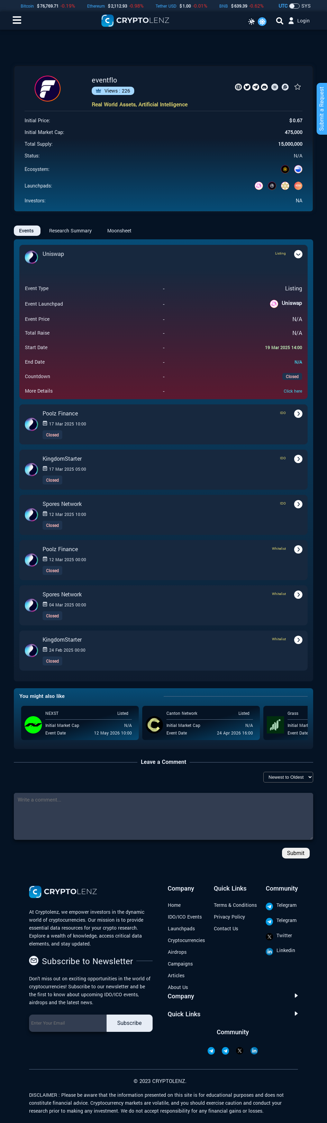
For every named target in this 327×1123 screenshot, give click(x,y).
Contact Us (226, 928)
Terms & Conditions (235, 905)
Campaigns (180, 963)
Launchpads (181, 928)
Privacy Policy (229, 916)
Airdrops (177, 952)
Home (174, 905)
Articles (176, 975)
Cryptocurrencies (186, 940)
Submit (296, 853)
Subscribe (129, 1023)
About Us (178, 987)
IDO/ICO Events (185, 916)
